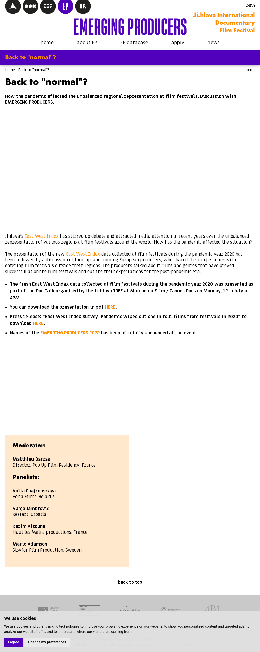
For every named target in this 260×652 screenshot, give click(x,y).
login (250, 5)
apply (177, 43)
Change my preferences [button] (47, 642)
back (251, 69)
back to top (130, 582)
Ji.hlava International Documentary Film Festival (224, 23)
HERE (110, 307)
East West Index (42, 236)
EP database (134, 43)
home (47, 43)
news (213, 43)
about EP (87, 43)
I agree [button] (13, 642)
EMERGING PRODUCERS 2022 (70, 333)
